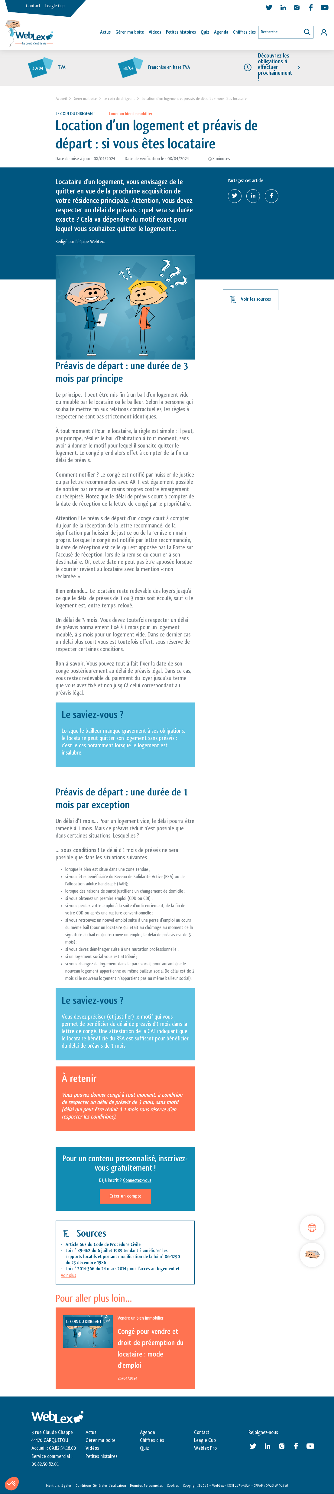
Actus (105, 32)
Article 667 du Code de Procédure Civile (103, 1244)
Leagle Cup (55, 6)
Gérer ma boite (85, 99)
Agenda (221, 32)
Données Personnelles (146, 1486)
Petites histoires (181, 32)
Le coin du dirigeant (119, 99)
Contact (33, 6)
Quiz (205, 32)
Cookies (173, 1486)
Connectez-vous (137, 1180)
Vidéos (155, 32)
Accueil (61, 99)
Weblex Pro (205, 1448)
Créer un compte (125, 1196)
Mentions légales (59, 1486)
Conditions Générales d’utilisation (101, 1486)
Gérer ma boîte (129, 32)
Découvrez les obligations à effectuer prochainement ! (275, 67)
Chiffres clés (244, 32)
